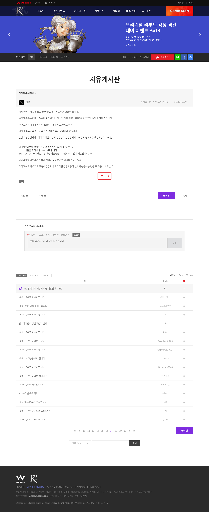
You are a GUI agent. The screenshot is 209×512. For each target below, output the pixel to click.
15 (102, 430)
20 (125, 430)
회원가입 (181, 3)
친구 (28, 102)
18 (116, 430)
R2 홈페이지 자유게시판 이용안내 (43, 288)
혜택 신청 (54, 57)
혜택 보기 (43, 57)
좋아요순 (189, 275)
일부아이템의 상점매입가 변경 (34, 323)
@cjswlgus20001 (165, 349)
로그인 (191, 3)
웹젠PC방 (81, 487)
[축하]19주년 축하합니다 (31, 384)
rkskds (165, 332)
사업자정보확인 (81, 496)
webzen (23, 3)
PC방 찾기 (65, 57)
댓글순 (181, 275)
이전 (9, 34)
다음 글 (42, 195)
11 (84, 430)
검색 (134, 443)
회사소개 (69, 487)
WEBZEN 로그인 (162, 57)
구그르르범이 (165, 306)
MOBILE (51, 3)
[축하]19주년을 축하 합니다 (32, 358)
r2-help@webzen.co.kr (38, 496)
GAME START (179, 11)
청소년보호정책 (54, 487)
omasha (165, 358)
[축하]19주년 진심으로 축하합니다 (35, 411)
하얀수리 (165, 376)
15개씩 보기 (21, 275)
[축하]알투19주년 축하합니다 (33, 402)
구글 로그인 (190, 57)
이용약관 (20, 487)
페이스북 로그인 (184, 57)
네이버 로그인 (177, 57)
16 (107, 430)
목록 (185, 195)
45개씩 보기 (46, 275)
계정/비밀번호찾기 (141, 57)
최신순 (172, 275)
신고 (21, 181)
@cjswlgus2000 (165, 367)
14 (97, 430)
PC (39, 3)
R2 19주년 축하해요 (28, 393)
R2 (20, 11)
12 (88, 430)
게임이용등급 (95, 487)
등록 (174, 243)
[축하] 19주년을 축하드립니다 (33, 306)
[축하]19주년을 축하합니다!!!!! (34, 419)
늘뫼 (165, 402)
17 (111, 430)
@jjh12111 (165, 297)
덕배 (165, 411)
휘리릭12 (165, 384)
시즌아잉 (165, 393)
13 (93, 430)
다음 (200, 34)
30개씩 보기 (33, 275)
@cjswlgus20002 (165, 341)
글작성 (166, 195)
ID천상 (165, 323)
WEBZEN (20, 479)
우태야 (165, 419)
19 (120, 430)
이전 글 (24, 195)
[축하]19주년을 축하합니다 (32, 297)
